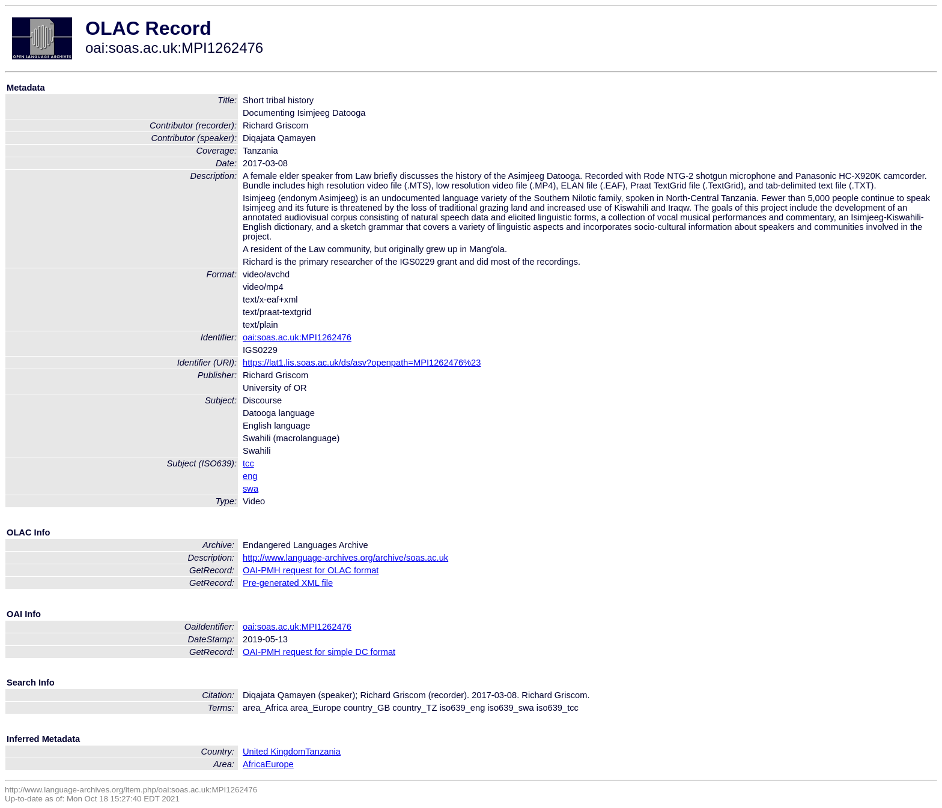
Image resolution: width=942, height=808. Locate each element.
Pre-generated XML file (288, 583)
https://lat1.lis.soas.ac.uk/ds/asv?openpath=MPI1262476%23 (362, 362)
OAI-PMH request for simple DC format (319, 652)
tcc (248, 463)
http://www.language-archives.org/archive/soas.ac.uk (345, 557)
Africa (254, 764)
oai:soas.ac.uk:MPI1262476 (297, 337)
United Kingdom (274, 751)
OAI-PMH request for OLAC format (310, 570)
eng (250, 476)
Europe (279, 764)
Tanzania (323, 751)
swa (250, 488)
